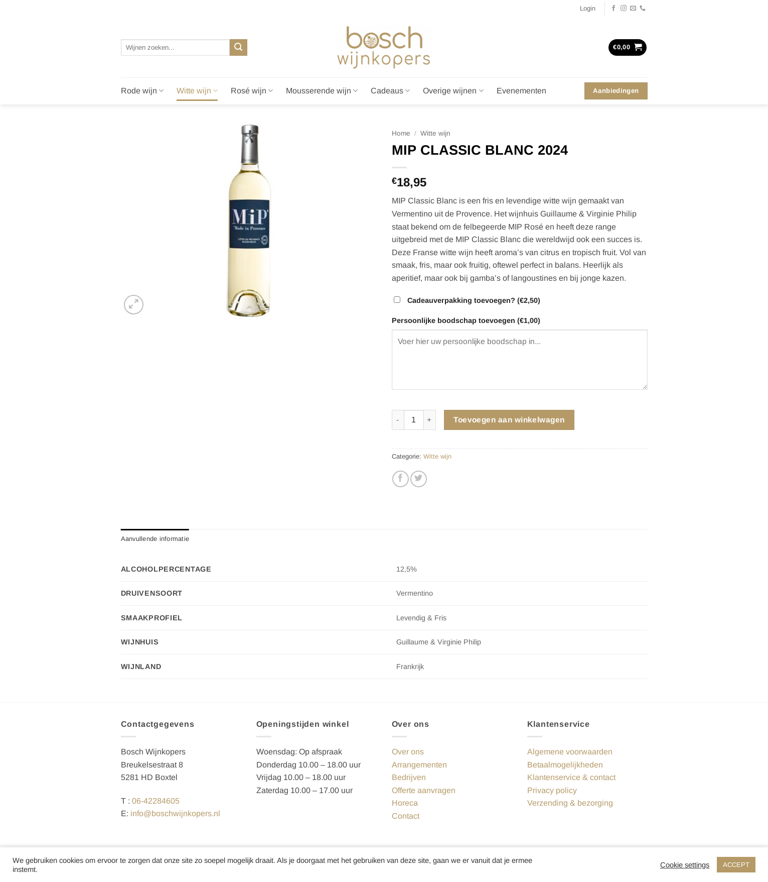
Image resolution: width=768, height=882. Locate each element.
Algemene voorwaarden (569, 751)
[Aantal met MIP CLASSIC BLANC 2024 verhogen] (430, 420)
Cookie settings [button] (684, 865)
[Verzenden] (238, 47)
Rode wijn (142, 90)
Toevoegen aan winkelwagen (509, 419)
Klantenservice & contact (571, 777)
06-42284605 (156, 801)
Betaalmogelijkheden (565, 764)
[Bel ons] (643, 8)
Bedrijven (409, 777)
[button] (587, 8)
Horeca (405, 803)
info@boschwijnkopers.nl (175, 813)
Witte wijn (197, 90)
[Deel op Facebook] (400, 479)
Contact (405, 816)
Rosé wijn (252, 90)
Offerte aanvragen (423, 790)
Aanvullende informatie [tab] (155, 538)
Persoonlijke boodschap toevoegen (467, 320)
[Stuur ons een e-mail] (633, 8)
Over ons (408, 751)
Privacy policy (552, 790)
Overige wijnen (453, 90)
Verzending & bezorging (570, 803)
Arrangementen (419, 764)
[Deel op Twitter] (418, 479)
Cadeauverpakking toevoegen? (468, 300)
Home (401, 133)
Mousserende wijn (322, 90)
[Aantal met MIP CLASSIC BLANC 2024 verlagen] (398, 420)
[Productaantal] (414, 420)
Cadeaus (390, 90)
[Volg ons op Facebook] (613, 8)
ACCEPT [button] (736, 864)
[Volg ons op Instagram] (624, 8)
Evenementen (521, 90)
